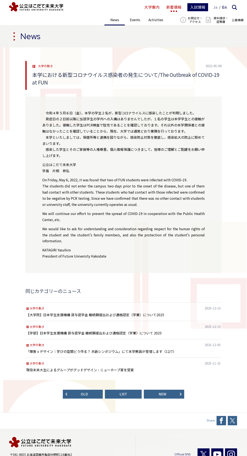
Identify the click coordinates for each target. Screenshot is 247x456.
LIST (123, 394)
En (224, 7)
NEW (162, 394)
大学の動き (45, 66)
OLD (84, 394)
